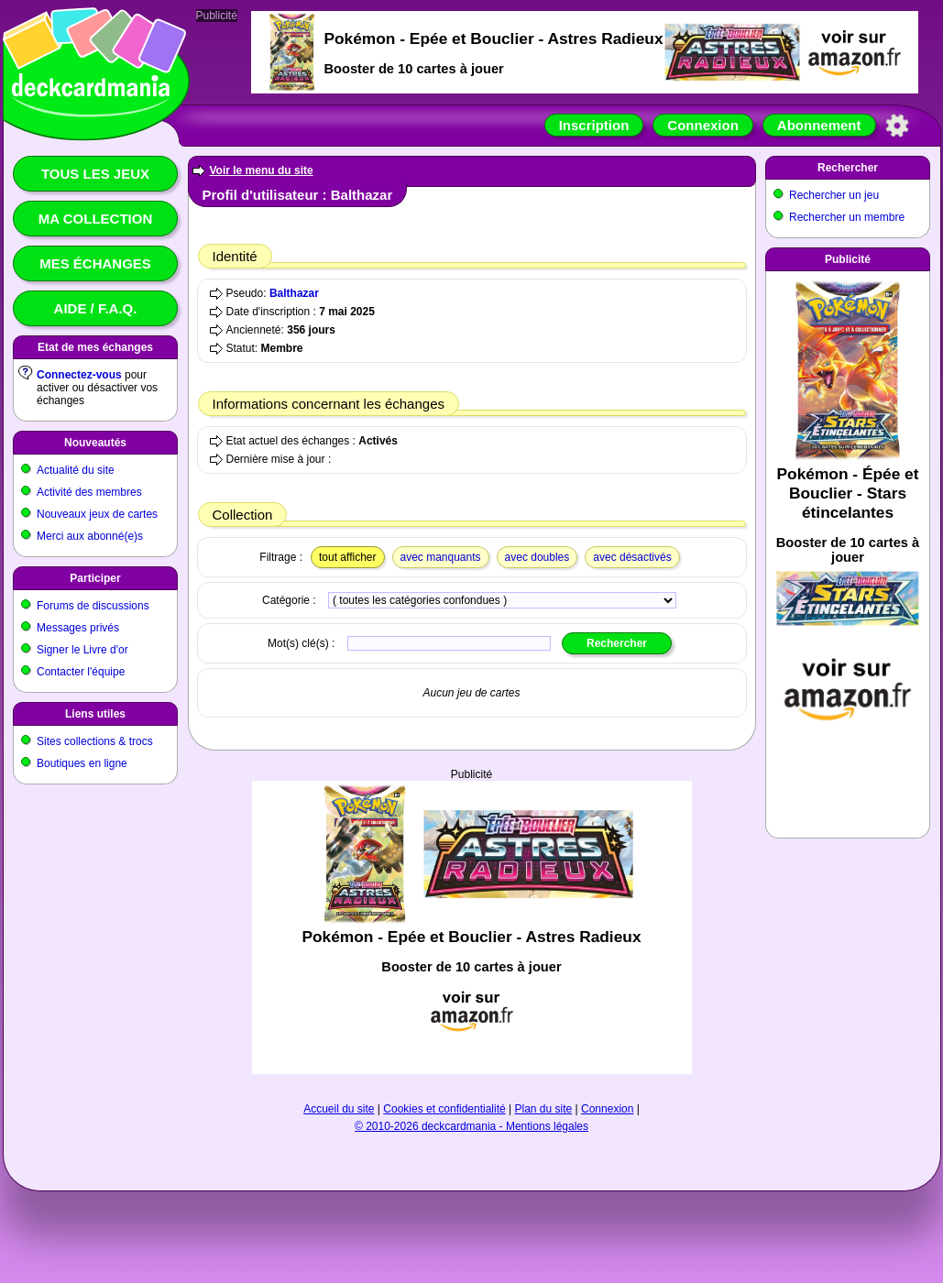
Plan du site (544, 1108)
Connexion (703, 125)
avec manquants (440, 557)
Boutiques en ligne (82, 763)
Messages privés (78, 627)
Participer (95, 578)
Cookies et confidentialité (444, 1108)
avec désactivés (632, 557)
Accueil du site (338, 1108)
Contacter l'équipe (81, 671)
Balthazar (294, 293)
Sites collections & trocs (95, 741)
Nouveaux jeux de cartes (97, 514)
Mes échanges (95, 263)
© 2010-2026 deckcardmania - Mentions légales (471, 1126)
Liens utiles (95, 713)
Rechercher (847, 167)
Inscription (594, 125)
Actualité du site (76, 470)
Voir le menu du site (261, 170)
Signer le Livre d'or (82, 649)
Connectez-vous (79, 374)
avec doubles (537, 557)
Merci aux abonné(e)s (90, 536)
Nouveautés (95, 442)
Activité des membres (89, 492)
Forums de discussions (93, 605)
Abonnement (819, 125)
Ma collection (95, 218)
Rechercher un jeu (834, 195)
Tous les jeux (95, 173)
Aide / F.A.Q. (95, 308)
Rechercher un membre (847, 217)
